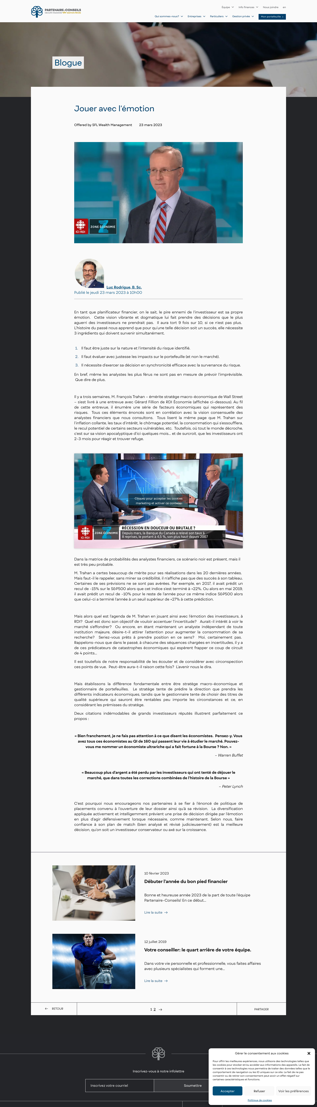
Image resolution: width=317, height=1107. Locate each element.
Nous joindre (270, 7)
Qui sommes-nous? (169, 16)
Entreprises (196, 16)
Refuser (259, 1091)
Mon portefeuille (272, 16)
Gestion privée (243, 16)
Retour (53, 1009)
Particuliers (219, 16)
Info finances (249, 7)
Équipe (228, 7)
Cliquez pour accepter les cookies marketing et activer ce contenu (159, 501)
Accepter (228, 1091)
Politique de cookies (260, 1100)
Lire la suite (156, 912)
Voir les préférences (293, 1091)
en (284, 7)
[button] (309, 1053)
